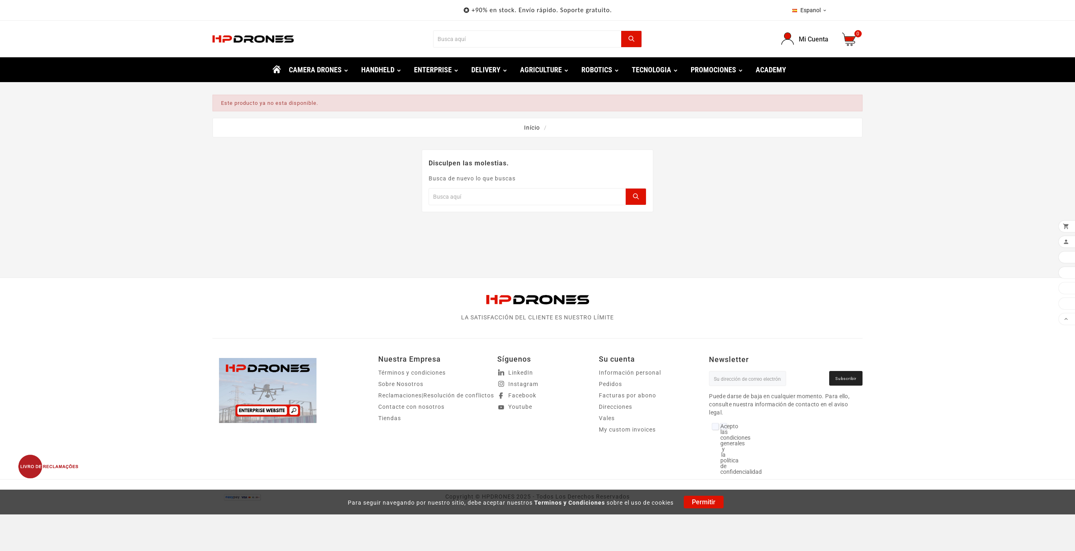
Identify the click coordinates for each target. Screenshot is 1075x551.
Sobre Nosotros (400, 384)
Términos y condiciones (412, 372)
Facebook (522, 395)
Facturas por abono (627, 395)
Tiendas (389, 418)
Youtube (520, 406)
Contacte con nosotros (411, 406)
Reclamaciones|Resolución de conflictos (436, 395)
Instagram (523, 384)
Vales (607, 418)
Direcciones (615, 406)
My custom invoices (627, 429)
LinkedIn (520, 372)
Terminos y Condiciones (569, 502)
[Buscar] (527, 39)
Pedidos (610, 384)
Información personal (630, 372)
